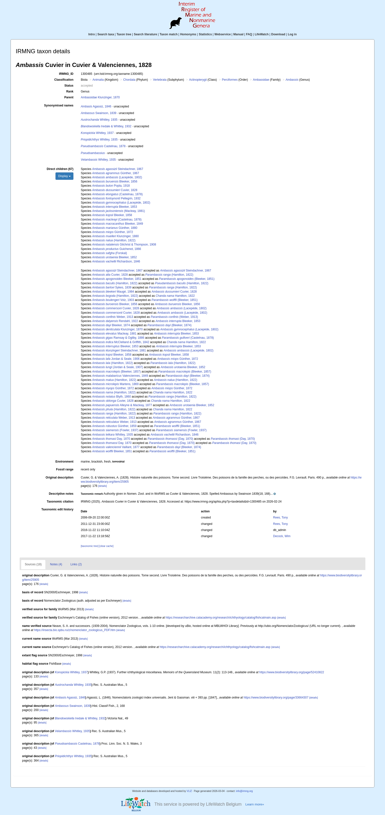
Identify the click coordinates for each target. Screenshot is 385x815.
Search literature (145, 34)
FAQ (249, 34)
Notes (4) (56, 564)
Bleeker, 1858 (112, 215)
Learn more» (254, 804)
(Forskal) (109, 253)
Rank (69, 91)
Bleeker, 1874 (111, 325)
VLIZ (189, 791)
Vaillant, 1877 (115, 447)
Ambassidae (261, 79)
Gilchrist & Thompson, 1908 (124, 244)
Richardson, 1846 (116, 261)
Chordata (129, 79)
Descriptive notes (61, 493)
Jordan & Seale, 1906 (115, 359)
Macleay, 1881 (114, 333)
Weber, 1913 (112, 317)
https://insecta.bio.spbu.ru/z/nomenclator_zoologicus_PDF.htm (75, 630)
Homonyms (188, 34)
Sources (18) (33, 564)
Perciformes (230, 79)
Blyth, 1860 (111, 396)
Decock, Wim (281, 536)
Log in (292, 34)
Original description (59, 477)
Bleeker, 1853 (114, 206)
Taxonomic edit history (57, 509)
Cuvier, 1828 (114, 190)
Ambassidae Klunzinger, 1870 (100, 97)
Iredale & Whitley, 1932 (106, 126)
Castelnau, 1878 (103, 146)
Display (64, 176)
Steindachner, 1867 (117, 169)
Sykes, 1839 (111, 287)
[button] (178, 493)
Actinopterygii (198, 79)
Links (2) (76, 564)
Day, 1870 (111, 438)
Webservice (222, 34)
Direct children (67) (60, 169)
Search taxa (105, 34)
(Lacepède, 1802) (117, 177)
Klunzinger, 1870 (117, 329)
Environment (64, 461)
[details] (102, 486)
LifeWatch (262, 34)
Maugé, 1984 (113, 291)
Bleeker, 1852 (114, 257)
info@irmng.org (244, 791)
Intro (91, 34)
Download (278, 34)
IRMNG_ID (66, 74)
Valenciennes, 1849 (120, 375)
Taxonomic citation (60, 501)
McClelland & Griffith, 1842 (120, 342)
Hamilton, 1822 (175, 296)
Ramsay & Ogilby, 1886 (118, 337)
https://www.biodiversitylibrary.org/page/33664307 (276, 697)
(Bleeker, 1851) (186, 279)
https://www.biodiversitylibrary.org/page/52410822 (291, 672)
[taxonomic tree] (89, 546)
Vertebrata (159, 79)
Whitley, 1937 (97, 133)
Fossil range (64, 469)
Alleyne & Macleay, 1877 (122, 405)
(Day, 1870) (170, 438)
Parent (68, 97)
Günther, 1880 (114, 228)
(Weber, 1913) (174, 317)
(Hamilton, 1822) (114, 240)
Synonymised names (58, 105)
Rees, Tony (280, 517)
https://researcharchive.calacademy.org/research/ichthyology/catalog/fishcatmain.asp (221, 617)
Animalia (98, 79)
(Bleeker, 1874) (170, 325)
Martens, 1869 (115, 384)
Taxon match (169, 34)
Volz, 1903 (113, 300)
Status (68, 85)
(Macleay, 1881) (118, 211)
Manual (238, 34)
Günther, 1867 (115, 173)
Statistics (205, 34)
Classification (63, 79)
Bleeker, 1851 (116, 279)
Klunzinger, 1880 (115, 236)
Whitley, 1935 (99, 119)
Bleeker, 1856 (114, 181)
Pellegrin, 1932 (116, 198)
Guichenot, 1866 (116, 249)
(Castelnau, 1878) (117, 194)
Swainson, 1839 (98, 113)
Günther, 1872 (112, 232)
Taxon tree (124, 34)
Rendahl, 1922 (115, 321)
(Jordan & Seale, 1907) (117, 367)
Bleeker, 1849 (117, 223)
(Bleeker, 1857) (116, 371)
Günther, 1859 (114, 426)
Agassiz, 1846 (96, 106)
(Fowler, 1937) (115, 430)
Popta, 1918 (111, 185)
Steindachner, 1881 (119, 350)
